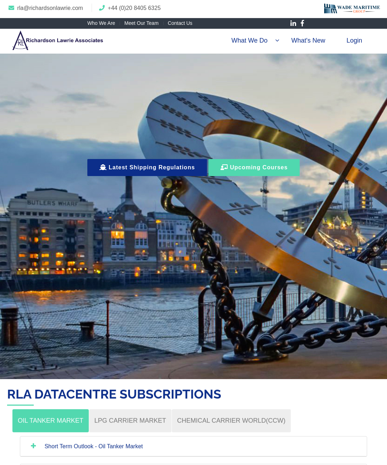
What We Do (249, 40)
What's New (308, 40)
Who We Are (101, 23)
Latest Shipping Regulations (147, 167)
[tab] (50, 427)
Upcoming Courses (254, 167)
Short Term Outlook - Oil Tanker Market (93, 453)
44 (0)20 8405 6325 (136, 8)
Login (354, 40)
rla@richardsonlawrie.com (50, 8)
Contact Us (180, 23)
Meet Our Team (141, 23)
